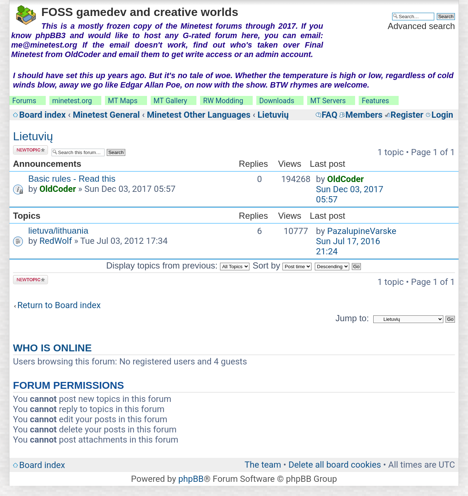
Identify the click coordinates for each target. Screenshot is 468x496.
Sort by (282, 265)
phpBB (191, 479)
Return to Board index (59, 305)
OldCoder (57, 189)
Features (375, 101)
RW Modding (223, 101)
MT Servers (328, 101)
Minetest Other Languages (199, 115)
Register (407, 115)
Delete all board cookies (334, 465)
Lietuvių (273, 115)
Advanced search (421, 26)
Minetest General (106, 115)
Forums (24, 101)
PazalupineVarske (361, 231)
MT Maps (123, 101)
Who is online (52, 348)
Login (442, 115)
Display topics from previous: (177, 265)
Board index (42, 115)
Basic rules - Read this (71, 179)
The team (262, 465)
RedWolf (55, 241)
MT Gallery (170, 101)
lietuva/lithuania (58, 230)
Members (363, 115)
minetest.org (72, 101)
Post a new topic (30, 149)
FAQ (329, 115)
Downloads (276, 101)
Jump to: (352, 318)
